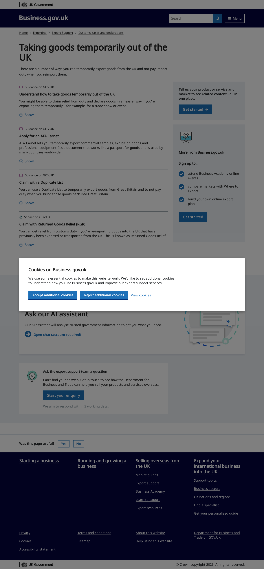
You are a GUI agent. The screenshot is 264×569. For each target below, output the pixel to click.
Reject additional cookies (104, 295)
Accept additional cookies (52, 295)
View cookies (141, 295)
